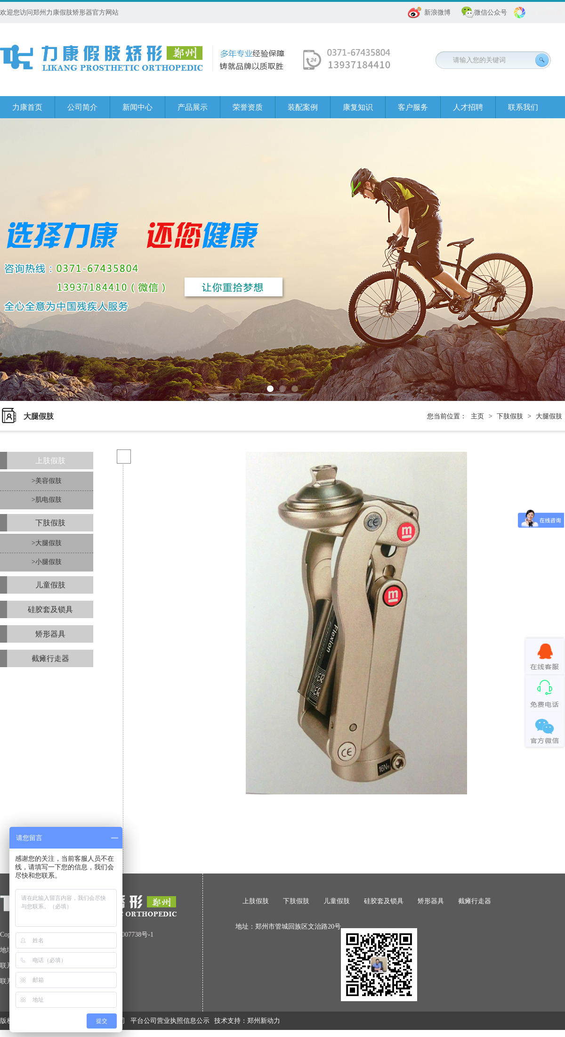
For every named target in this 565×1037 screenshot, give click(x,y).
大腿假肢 (549, 416)
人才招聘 (468, 107)
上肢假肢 (50, 461)
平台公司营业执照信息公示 (170, 1020)
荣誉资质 (248, 107)
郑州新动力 (263, 1020)
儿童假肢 (50, 585)
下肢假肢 (510, 416)
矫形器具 (50, 634)
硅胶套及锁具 (50, 609)
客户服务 (413, 107)
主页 (477, 416)
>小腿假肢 (47, 561)
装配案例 (303, 107)
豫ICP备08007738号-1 (122, 934)
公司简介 (82, 107)
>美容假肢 (47, 480)
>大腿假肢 (47, 543)
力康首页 (27, 107)
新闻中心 (137, 107)
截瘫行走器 (50, 658)
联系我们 (523, 107)
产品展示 (193, 107)
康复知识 (358, 107)
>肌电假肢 (47, 499)
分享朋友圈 (546, 12)
